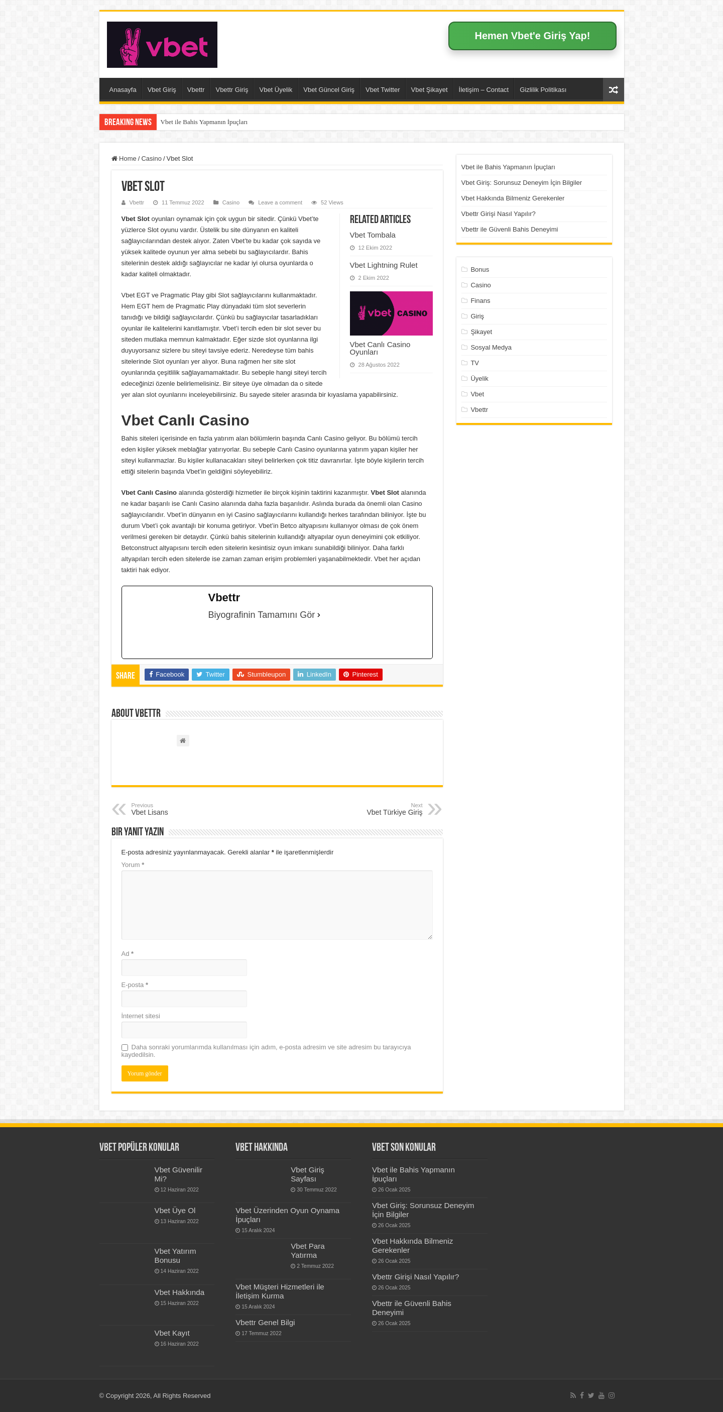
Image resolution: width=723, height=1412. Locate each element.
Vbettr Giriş (231, 89)
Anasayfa (123, 89)
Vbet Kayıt (172, 1333)
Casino (151, 158)
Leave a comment (280, 202)
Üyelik (479, 378)
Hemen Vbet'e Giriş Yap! (532, 35)
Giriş (477, 316)
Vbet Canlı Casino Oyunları (380, 348)
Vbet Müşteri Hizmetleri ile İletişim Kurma (279, 1291)
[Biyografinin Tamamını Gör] (319, 614)
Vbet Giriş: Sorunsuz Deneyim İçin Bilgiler (521, 182)
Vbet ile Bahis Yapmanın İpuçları (204, 122)
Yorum (133, 864)
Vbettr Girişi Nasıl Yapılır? (498, 214)
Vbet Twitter (383, 89)
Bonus (479, 269)
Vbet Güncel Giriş (328, 89)
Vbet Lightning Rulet (384, 265)
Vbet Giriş (162, 89)
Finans (480, 300)
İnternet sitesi (141, 1016)
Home (124, 158)
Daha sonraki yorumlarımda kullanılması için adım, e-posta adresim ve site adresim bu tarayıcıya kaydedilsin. (266, 1050)
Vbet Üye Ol (175, 1210)
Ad (128, 953)
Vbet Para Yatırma (308, 1250)
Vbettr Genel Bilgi (265, 1322)
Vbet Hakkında (180, 1292)
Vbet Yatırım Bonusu (175, 1255)
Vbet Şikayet (429, 89)
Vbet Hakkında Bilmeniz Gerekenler (513, 198)
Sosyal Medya (491, 347)
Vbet (477, 394)
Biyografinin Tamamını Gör (261, 615)
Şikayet (481, 332)
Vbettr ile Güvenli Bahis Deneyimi (509, 229)
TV (474, 363)
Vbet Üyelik (275, 89)
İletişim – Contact (484, 89)
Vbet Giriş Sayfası (307, 1174)
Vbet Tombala (373, 235)
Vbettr (196, 89)
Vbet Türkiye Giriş (371, 809)
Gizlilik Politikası (543, 89)
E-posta (135, 985)
